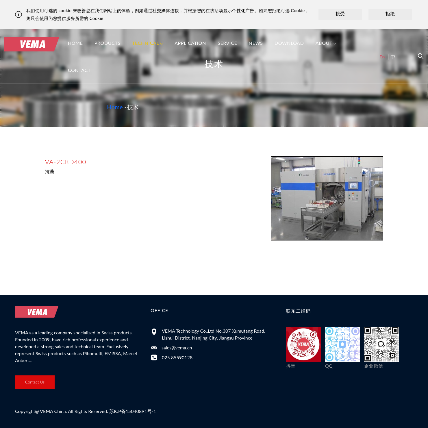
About (326, 43)
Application (190, 43)
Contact (79, 70)
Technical (147, 43)
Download (289, 43)
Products (108, 43)
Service (227, 43)
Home (75, 43)
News (256, 43)
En (382, 56)
